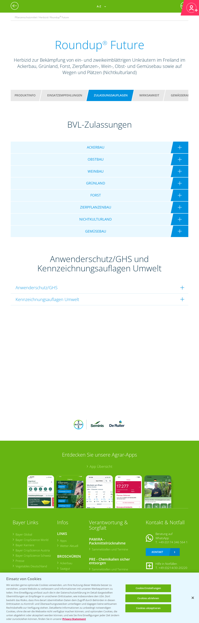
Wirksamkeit (149, 95)
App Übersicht (101, 466)
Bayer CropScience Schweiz (33, 555)
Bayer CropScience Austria (32, 550)
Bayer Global (23, 534)
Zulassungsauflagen (111, 95)
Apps (63, 541)
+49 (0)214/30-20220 (173, 568)
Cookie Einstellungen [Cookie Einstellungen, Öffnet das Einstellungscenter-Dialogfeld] (148, 588)
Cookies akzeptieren (148, 608)
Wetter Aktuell (69, 546)
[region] (99, 598)
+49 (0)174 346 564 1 (173, 542)
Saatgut (65, 568)
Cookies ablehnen (148, 598)
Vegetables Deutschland (31, 566)
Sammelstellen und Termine (110, 549)
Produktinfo (25, 95)
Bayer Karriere (24, 545)
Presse (19, 561)
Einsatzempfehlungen (64, 95)
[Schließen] (193, 598)
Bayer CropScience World (31, 540)
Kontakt (157, 552)
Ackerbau (66, 563)
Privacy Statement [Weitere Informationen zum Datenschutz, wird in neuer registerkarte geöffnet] (74, 619)
